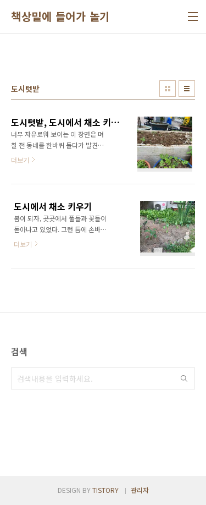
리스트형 (187, 88)
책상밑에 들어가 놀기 (60, 16)
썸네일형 (167, 88)
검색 (184, 378)
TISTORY (105, 490)
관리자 (140, 490)
